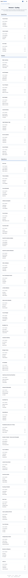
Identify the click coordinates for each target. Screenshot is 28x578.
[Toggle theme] (23, 1)
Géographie (16, 575)
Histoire (20, 575)
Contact (9, 576)
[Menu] (26, 1)
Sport (4, 1)
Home (2, 3)
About (12, 576)
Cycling (6, 3)
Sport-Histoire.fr (9, 575)
